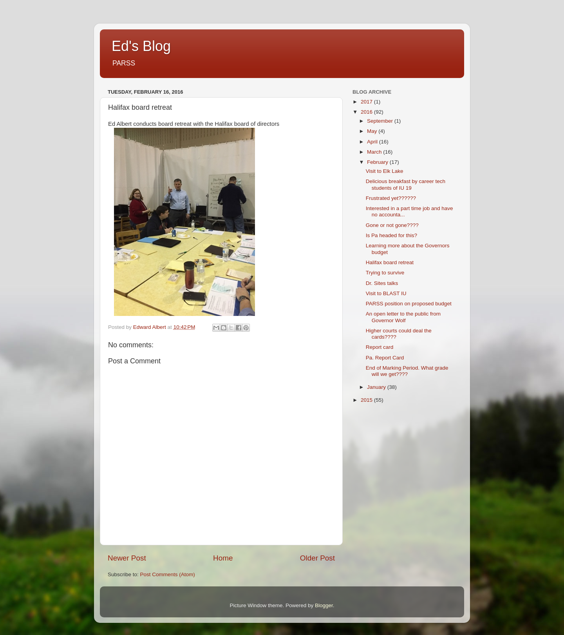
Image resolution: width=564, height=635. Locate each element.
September (380, 121)
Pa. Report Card (385, 358)
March (375, 152)
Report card (380, 347)
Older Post (317, 558)
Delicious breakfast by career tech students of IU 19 (405, 184)
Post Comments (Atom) (167, 574)
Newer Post (127, 558)
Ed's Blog (141, 46)
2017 (367, 102)
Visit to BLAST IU (386, 293)
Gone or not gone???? (392, 225)
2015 (367, 400)
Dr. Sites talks (382, 283)
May (372, 131)
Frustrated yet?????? (391, 198)
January (377, 387)
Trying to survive (385, 273)
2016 (367, 112)
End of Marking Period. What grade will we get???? (407, 371)
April (373, 142)
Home (223, 558)
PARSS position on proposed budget (409, 304)
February (378, 162)
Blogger (324, 605)
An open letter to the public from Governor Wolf (403, 317)
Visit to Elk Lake (384, 171)
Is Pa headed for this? (391, 235)
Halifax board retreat (390, 262)
